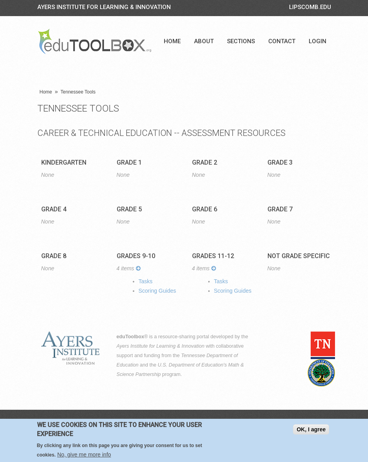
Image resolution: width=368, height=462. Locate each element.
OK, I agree (311, 430)
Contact (281, 41)
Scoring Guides (157, 291)
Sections (241, 41)
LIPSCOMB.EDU (310, 7)
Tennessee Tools (77, 92)
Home (172, 41)
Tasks (146, 281)
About (204, 41)
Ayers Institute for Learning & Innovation (104, 7)
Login (317, 41)
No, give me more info (84, 456)
